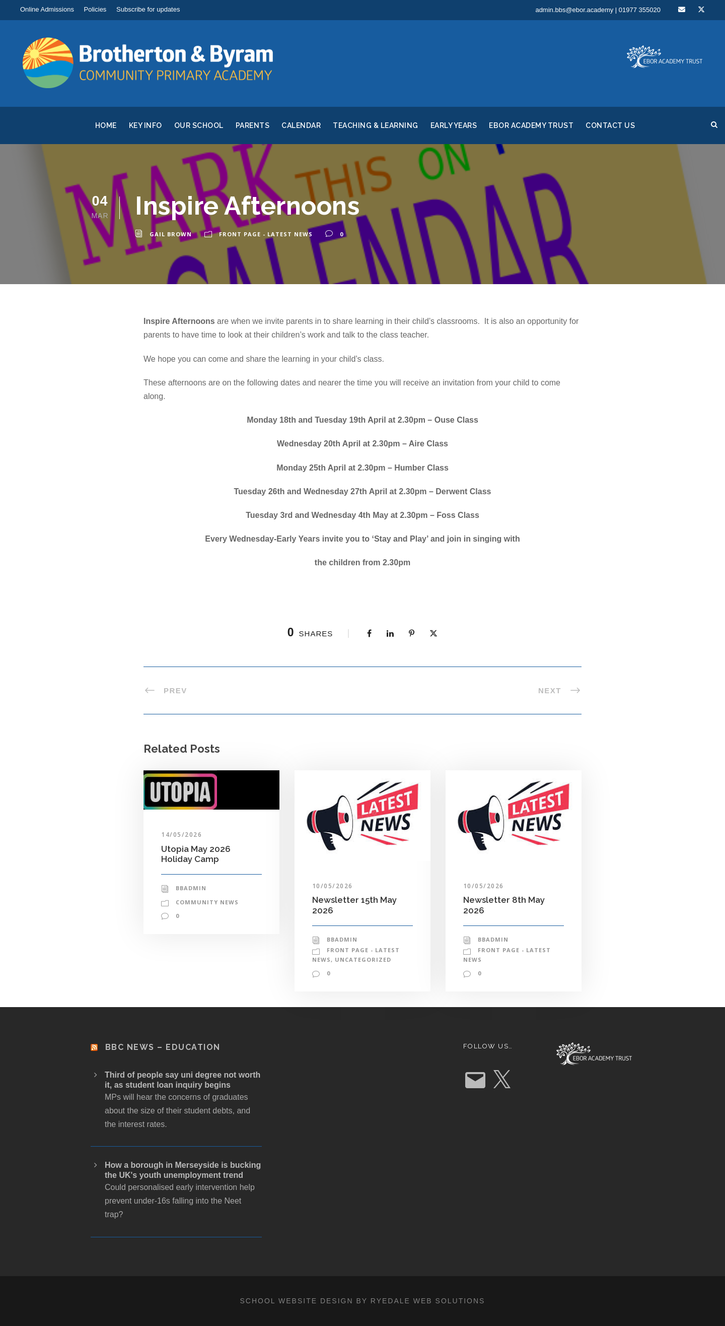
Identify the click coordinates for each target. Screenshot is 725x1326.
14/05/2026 (181, 834)
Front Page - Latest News (266, 234)
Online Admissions (47, 9)
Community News (207, 902)
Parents (253, 125)
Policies (95, 9)
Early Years (453, 125)
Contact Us (610, 125)
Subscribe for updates (148, 9)
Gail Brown (171, 234)
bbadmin (191, 888)
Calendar (301, 125)
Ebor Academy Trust (531, 125)
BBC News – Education (163, 1047)
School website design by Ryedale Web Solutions (362, 1301)
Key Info (145, 125)
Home (106, 125)
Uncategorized (363, 959)
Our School (199, 125)
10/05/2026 (332, 886)
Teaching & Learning (375, 125)
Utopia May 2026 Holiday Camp (196, 854)
